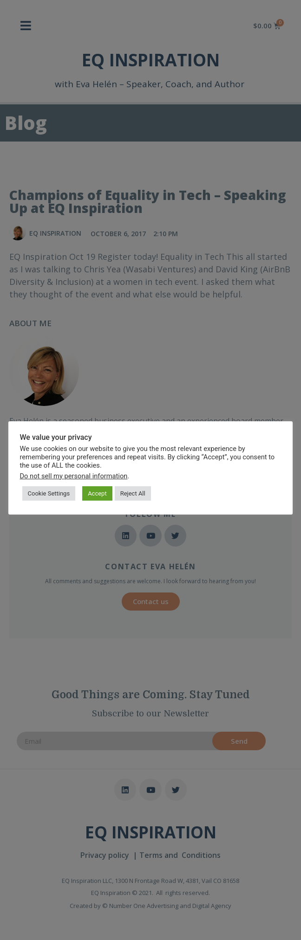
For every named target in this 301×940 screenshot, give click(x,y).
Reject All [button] (132, 492)
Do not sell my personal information (74, 475)
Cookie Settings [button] (49, 492)
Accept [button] (97, 492)
